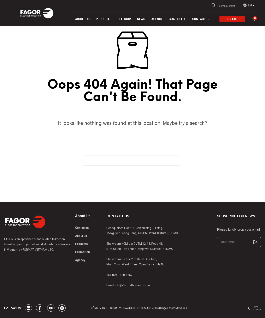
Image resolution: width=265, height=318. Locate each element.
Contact (232, 19)
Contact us (82, 227)
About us (81, 235)
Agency (80, 260)
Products (81, 244)
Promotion (82, 252)
